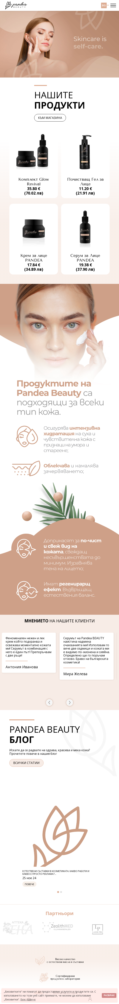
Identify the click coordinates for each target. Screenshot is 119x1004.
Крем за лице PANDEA (33, 257)
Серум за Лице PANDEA (85, 257)
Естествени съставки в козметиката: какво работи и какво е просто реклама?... (55, 872)
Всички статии (26, 763)
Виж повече (28, 999)
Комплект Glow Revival (33, 181)
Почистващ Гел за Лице (85, 181)
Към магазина (50, 118)
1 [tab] (58, 892)
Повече (29, 884)
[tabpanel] (59, 843)
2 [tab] (61, 892)
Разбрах (109, 995)
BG (104, 5)
